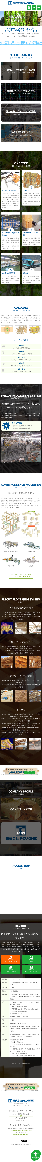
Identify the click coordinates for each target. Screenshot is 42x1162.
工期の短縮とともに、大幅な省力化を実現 (21, 89)
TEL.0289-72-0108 (15, 1128)
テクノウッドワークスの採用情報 (21, 1061)
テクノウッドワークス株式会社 (21, 411)
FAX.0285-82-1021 (27, 1113)
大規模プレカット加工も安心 (21, 110)
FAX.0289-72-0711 (26, 1128)
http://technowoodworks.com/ (21, 1132)
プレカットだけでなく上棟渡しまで (21, 130)
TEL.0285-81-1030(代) (15, 1113)
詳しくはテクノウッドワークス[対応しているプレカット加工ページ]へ (21, 573)
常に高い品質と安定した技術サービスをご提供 (21, 68)
